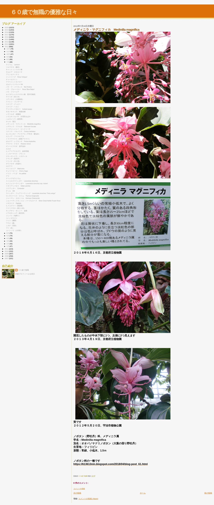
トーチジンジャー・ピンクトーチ (18, 129)
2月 (8, 244)
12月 (8, 49)
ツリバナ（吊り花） (13, 161)
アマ (7, 176)
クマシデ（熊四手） (13, 159)
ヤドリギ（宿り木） (13, 97)
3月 (8, 241)
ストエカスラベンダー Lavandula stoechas (22, 181)
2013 (7, 44)
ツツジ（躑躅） (11, 220)
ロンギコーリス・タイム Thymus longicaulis (22, 196)
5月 (8, 236)
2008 (7, 256)
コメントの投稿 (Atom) (88, 499)
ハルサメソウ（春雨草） (15, 119)
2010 (7, 251)
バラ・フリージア (12, 92)
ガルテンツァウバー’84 (14, 84)
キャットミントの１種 (14, 69)
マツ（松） (10, 228)
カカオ (8, 149)
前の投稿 (208, 493)
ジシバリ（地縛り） (13, 215)
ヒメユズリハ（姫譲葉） (15, 206)
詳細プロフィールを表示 (25, 274)
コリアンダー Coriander (15, 188)
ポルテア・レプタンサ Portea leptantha (21, 141)
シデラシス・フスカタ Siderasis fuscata (21, 126)
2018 (7, 32)
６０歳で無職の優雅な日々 (44, 12)
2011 (7, 249)
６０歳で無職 (23, 270)
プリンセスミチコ (12, 74)
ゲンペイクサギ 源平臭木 (16, 146)
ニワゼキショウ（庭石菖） (16, 213)
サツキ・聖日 (11, 121)
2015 (7, 39)
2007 (7, 258)
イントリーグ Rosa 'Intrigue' (16, 77)
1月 (8, 246)
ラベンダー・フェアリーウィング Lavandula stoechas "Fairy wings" (31, 193)
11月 (8, 51)
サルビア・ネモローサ (14, 72)
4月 (8, 238)
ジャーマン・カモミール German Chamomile (23, 198)
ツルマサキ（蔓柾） (13, 67)
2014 (7, 42)
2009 (7, 254)
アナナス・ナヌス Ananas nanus (18, 144)
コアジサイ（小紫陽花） (15, 99)
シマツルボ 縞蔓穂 (13, 114)
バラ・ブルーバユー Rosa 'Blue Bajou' (20, 89)
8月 (8, 59)
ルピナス (9, 166)
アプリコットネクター (14, 82)
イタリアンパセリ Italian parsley (18, 186)
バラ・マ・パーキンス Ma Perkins (19, 87)
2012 (7, 46)
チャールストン (11, 79)
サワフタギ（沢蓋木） (14, 164)
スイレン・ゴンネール (14, 102)
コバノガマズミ (11, 218)
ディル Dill (10, 191)
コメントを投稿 (79, 489)
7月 (8, 62)
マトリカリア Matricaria (15, 168)
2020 (7, 27)
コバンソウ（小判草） (14, 230)
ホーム (143, 493)
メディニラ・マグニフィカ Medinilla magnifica (23, 124)
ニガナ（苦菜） (11, 225)
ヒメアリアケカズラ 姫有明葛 (17, 151)
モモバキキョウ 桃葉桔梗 (16, 111)
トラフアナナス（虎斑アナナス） (18, 139)
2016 (7, 37)
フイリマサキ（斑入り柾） (16, 208)
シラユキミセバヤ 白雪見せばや (18, 116)
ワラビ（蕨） (11, 223)
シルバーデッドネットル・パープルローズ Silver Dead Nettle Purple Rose (33, 201)
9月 (8, 57)
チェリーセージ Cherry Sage (17, 171)
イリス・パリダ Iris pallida (16, 173)
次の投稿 (77, 493)
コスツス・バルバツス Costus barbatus (20, 131)
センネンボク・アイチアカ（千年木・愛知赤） (23, 134)
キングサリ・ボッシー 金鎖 (16, 211)
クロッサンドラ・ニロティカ (16, 156)
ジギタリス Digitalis (13, 203)
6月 (8, 233)
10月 (8, 54)
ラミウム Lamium (13, 64)
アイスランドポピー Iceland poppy (19, 109)
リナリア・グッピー (13, 104)
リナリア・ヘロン (12, 107)
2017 (7, 35)
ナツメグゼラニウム (13, 178)
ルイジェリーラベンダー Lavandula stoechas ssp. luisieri (27, 183)
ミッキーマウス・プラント (16, 154)
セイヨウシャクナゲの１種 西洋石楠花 (20, 94)
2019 (7, 30)
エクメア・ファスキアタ (15, 136)
